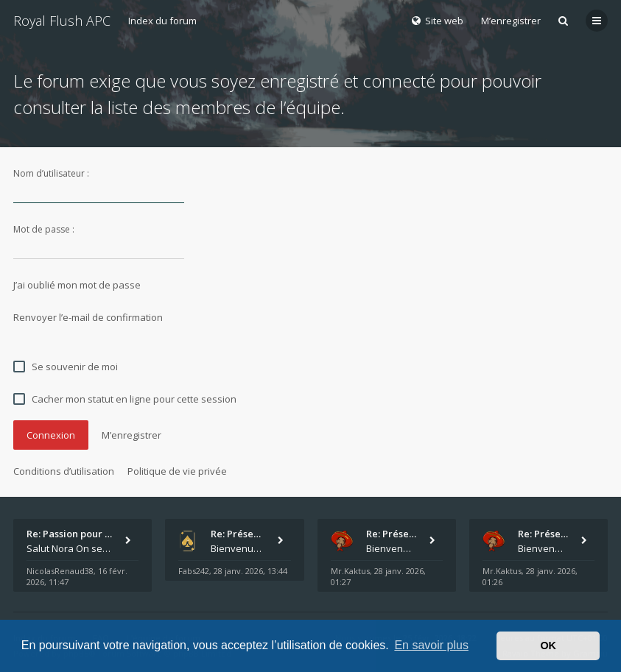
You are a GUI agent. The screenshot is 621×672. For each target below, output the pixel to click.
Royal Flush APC (61, 20)
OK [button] (548, 645)
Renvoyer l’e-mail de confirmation (88, 317)
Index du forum (162, 20)
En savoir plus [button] (431, 645)
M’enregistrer (511, 20)
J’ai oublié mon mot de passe (77, 284)
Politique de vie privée (177, 471)
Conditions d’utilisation (63, 471)
